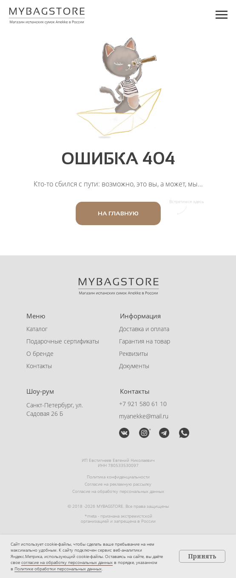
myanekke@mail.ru (143, 416)
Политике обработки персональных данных (58, 569)
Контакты (39, 366)
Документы (134, 366)
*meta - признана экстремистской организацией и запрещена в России (118, 518)
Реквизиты (133, 353)
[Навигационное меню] (221, 15)
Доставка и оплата (144, 329)
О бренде (40, 353)
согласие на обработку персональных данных (67, 562)
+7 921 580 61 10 (143, 404)
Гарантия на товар (144, 341)
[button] (164, 433)
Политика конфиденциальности (118, 477)
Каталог (37, 329)
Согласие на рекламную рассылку (118, 484)
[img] (124, 433)
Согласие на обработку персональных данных (118, 491)
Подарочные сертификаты (62, 341)
